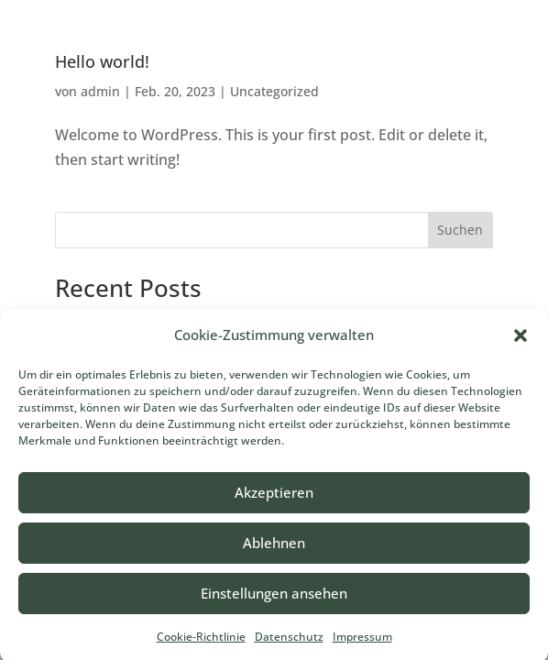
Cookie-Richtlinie (201, 642)
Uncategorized (274, 91)
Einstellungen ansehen (274, 598)
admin (100, 91)
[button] (520, 341)
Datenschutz (289, 642)
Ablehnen (274, 548)
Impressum (362, 642)
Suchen (460, 229)
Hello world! (102, 61)
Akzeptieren (274, 498)
